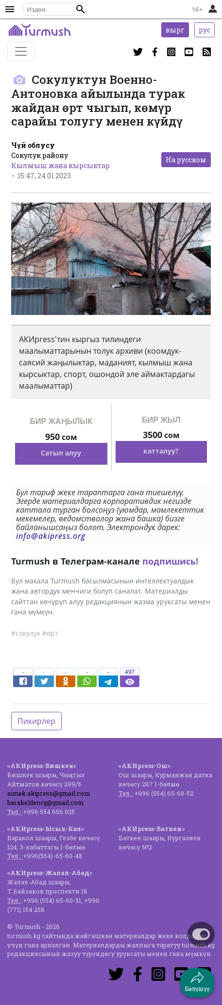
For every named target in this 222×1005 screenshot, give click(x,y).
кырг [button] (175, 29)
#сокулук (25, 633)
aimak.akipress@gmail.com (48, 793)
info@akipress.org (50, 536)
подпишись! (170, 561)
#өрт (50, 633)
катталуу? (161, 450)
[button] (80, 9)
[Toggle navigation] (20, 51)
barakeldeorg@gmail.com (45, 802)
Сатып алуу (61, 452)
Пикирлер (36, 721)
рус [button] (204, 29)
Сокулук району (39, 155)
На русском (186, 159)
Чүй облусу (33, 145)
